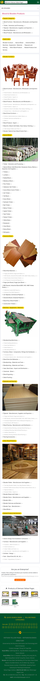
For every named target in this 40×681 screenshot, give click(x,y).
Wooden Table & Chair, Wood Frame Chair (15, 131)
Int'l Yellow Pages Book (15, 606)
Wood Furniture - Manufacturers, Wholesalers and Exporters (20, 22)
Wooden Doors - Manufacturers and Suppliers (16, 111)
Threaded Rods (8, 355)
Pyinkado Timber (8, 202)
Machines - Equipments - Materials (12, 45)
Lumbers (6, 175)
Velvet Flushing (8, 377)
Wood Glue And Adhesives (11, 359)
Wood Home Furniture (10, 95)
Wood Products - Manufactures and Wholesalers (18, 33)
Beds (6, 120)
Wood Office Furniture (10, 99)
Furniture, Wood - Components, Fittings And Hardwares (20, 352)
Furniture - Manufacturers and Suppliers (15, 541)
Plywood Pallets (9, 489)
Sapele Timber (8, 211)
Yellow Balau (7, 220)
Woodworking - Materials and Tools (14, 362)
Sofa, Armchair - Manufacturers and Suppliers (16, 551)
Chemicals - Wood (9, 371)
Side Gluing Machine (10, 349)
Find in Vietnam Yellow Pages (14, 2)
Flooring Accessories (9, 437)
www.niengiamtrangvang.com (27, 597)
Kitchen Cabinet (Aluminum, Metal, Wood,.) (15, 116)
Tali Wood (6, 196)
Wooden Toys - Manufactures (12, 506)
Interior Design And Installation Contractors (17, 538)
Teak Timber (7, 214)
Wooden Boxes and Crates (11, 494)
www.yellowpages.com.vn (6, 605)
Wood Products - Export (11, 97)
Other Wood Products (16, 47)
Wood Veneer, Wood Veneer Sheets (13, 278)
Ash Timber (7, 193)
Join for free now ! (20, 580)
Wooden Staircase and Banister (12, 118)
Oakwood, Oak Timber (10, 187)
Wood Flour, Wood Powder (11, 300)
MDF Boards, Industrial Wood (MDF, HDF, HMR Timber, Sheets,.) (20, 275)
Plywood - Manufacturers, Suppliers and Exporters (19, 28)
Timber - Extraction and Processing (14, 25)
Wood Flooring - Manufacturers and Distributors (17, 425)
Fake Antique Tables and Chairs (12, 128)
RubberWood (7, 178)
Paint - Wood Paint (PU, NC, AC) (13, 556)
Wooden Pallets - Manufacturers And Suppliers (17, 482)
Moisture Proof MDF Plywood (12, 292)
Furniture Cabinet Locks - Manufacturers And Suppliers (18, 357)
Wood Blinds (7, 509)
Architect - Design (9, 553)
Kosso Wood (7, 199)
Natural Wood (19, 42)
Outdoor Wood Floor (10, 432)
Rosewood (6, 223)
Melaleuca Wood (8, 181)
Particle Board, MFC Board (11, 423)
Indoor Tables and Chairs (11, 549)
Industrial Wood (30, 42)
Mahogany (7, 232)
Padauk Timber (8, 217)
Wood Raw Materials (10, 30)
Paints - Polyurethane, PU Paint (12, 559)
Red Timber (7, 205)
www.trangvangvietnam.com (7, 597)
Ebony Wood (7, 229)
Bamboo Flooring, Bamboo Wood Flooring (15, 434)
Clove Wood (7, 226)
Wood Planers (8, 347)
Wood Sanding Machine (10, 343)
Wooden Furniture (8, 42)
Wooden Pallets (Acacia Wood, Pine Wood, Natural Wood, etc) (20, 487)
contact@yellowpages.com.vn (31, 576)
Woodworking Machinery (11, 340)
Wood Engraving (8, 374)
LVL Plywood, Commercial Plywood (13, 280)
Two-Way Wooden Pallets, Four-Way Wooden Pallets (17, 485)
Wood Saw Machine (9, 345)
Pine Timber (7, 184)
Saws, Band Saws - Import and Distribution (16, 368)
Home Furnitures (9, 546)
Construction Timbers (10, 304)
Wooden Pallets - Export (11, 492)
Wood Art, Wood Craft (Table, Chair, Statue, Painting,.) (18, 109)
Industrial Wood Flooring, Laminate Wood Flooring (17, 428)
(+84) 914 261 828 (21, 670)
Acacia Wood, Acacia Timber (12, 190)
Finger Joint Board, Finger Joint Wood (14, 273)
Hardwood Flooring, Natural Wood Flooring (15, 430)
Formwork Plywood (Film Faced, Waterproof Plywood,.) (18, 420)
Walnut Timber (8, 208)
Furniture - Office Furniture (11, 544)
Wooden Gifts (8, 500)
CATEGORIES (6, 8)
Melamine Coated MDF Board (12, 290)
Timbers (6, 172)
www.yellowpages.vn (15, 597)
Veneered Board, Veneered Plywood (14, 297)
